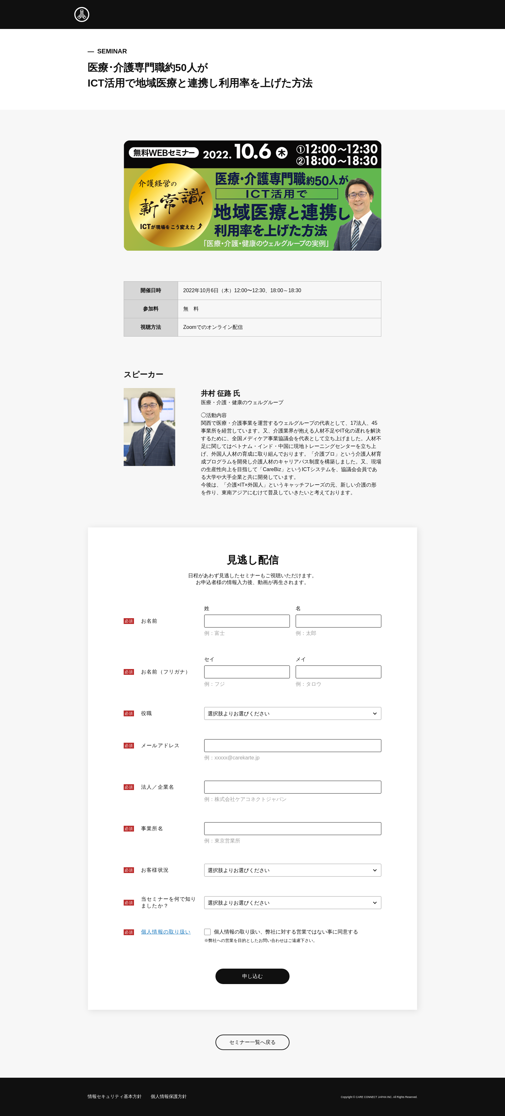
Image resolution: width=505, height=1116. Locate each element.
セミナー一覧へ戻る (252, 1043)
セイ (209, 659)
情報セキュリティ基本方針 (115, 1096)
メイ (301, 659)
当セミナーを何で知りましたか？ (168, 902)
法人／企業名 (157, 787)
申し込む (252, 977)
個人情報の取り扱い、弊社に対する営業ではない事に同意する (281, 932)
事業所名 (152, 828)
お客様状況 (155, 870)
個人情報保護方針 (169, 1096)
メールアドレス (160, 745)
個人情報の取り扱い (166, 932)
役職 (146, 713)
